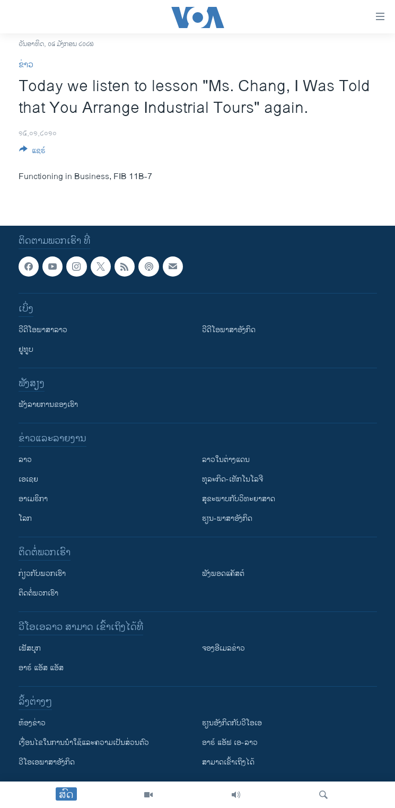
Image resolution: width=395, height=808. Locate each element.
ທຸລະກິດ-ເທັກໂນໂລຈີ (232, 479)
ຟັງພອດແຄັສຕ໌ (223, 573)
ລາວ (25, 459)
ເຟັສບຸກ (30, 648)
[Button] (32, 152)
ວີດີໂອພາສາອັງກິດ (229, 329)
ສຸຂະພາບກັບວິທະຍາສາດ (238, 498)
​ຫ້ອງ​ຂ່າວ (32, 723)
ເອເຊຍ (28, 479)
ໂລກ (25, 518)
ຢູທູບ (26, 349)
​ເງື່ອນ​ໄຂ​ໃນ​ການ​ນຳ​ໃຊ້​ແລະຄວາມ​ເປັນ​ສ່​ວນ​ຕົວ (84, 742)
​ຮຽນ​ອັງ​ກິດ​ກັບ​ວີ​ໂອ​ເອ (232, 723)
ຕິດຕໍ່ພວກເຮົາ (38, 593)
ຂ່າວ (26, 65)
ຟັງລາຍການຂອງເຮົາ (48, 404)
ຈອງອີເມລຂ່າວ (223, 648)
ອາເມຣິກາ (33, 498)
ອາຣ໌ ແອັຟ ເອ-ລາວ (230, 742)
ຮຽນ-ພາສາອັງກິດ (227, 518)
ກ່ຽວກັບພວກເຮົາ (42, 573)
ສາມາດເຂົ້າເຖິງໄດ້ (228, 762)
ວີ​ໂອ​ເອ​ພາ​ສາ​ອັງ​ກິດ (47, 762)
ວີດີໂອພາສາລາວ (43, 329)
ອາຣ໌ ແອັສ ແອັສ (41, 667)
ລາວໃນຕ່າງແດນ (226, 459)
